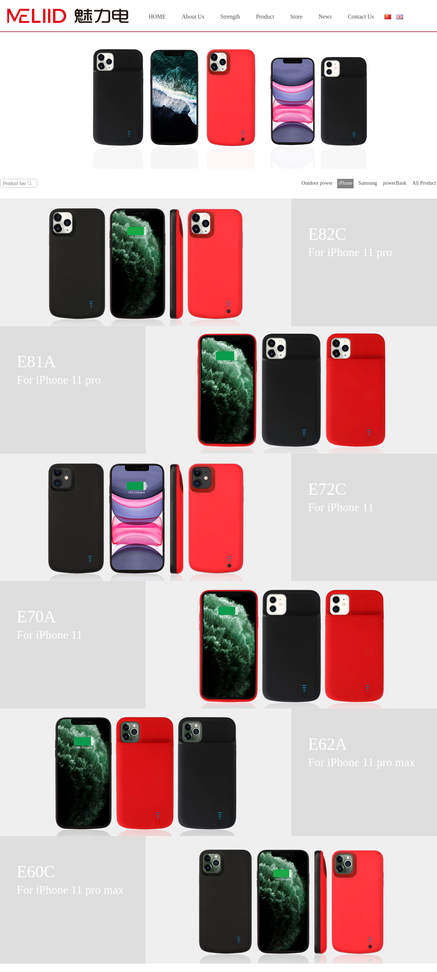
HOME (157, 16)
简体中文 (387, 18)
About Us (193, 16)
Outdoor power (317, 183)
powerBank (395, 183)
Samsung (367, 183)
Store (296, 16)
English (399, 17)
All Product (424, 183)
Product (265, 16)
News (325, 16)
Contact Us (361, 16)
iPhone (345, 183)
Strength (230, 16)
